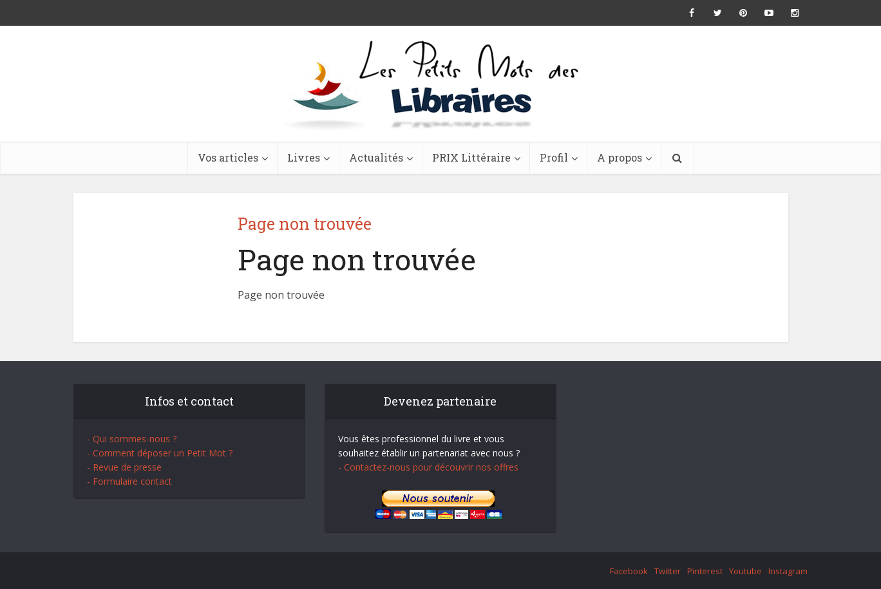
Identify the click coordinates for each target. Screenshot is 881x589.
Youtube (745, 571)
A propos (619, 157)
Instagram (788, 571)
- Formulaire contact (129, 481)
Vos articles (228, 157)
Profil (554, 157)
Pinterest (705, 571)
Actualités (376, 157)
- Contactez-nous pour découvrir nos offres (428, 467)
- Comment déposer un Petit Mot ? (159, 453)
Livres (303, 157)
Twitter (667, 571)
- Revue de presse (124, 467)
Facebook (629, 571)
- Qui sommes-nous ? (131, 439)
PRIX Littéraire (471, 157)
